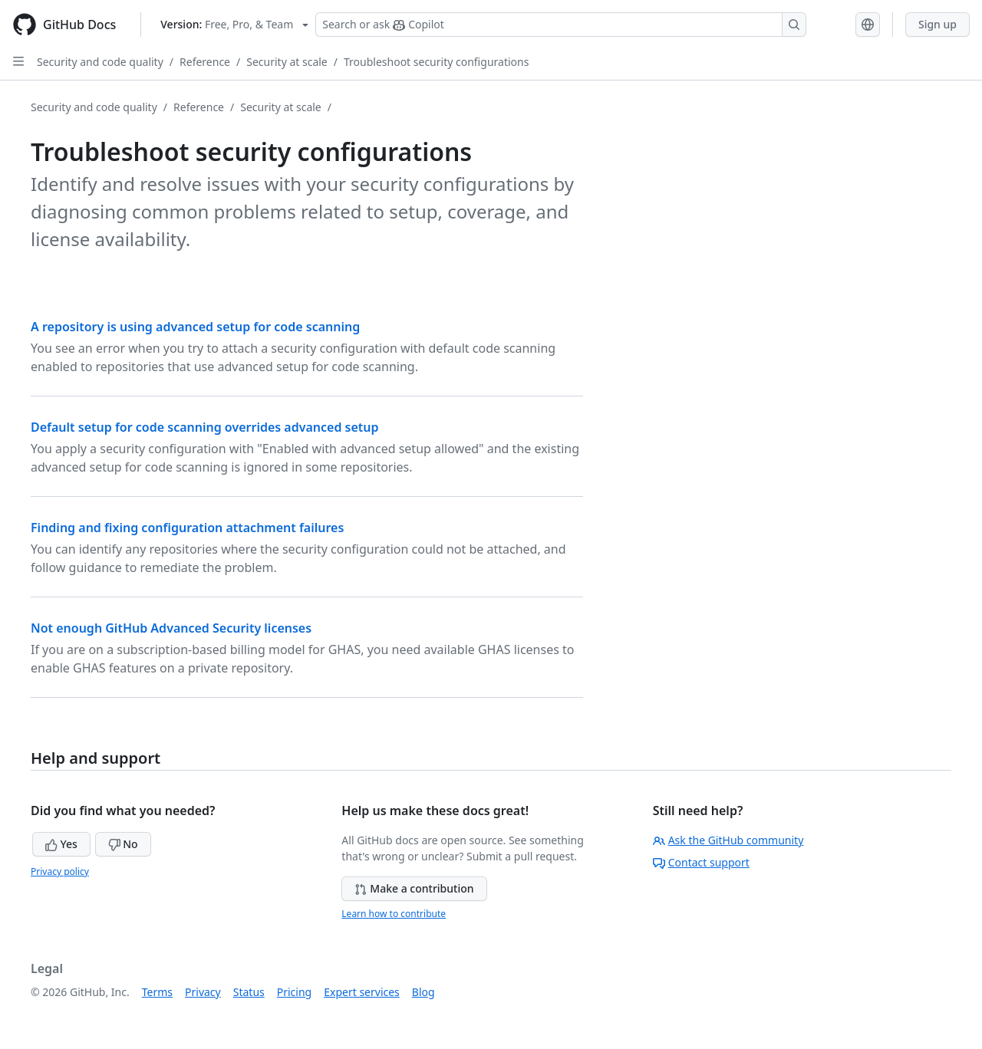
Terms (157, 992)
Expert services (362, 992)
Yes (61, 844)
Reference (205, 61)
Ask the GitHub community (728, 840)
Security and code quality (100, 61)
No (123, 844)
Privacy (203, 992)
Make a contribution (413, 888)
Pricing (294, 992)
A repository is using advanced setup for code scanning (195, 326)
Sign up (937, 24)
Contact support (701, 862)
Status (249, 992)
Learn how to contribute (393, 913)
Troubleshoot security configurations (436, 61)
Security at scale (287, 61)
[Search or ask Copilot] (560, 24)
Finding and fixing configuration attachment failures (187, 527)
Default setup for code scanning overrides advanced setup (205, 427)
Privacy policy (60, 871)
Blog (423, 992)
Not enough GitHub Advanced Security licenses (171, 628)
